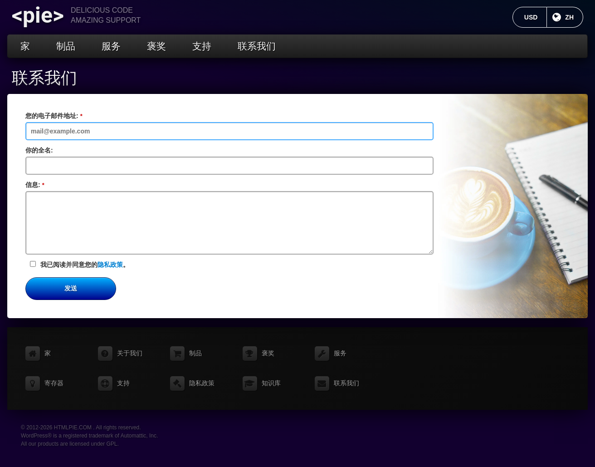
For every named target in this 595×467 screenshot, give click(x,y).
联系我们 (257, 46)
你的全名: (39, 150)
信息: (38, 185)
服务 (111, 46)
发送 (70, 288)
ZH (574, 17)
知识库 (271, 383)
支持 (201, 46)
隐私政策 (110, 264)
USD (535, 17)
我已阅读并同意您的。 (79, 264)
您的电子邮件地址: (57, 116)
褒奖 (156, 46)
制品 (65, 46)
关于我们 (129, 353)
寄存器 (53, 383)
